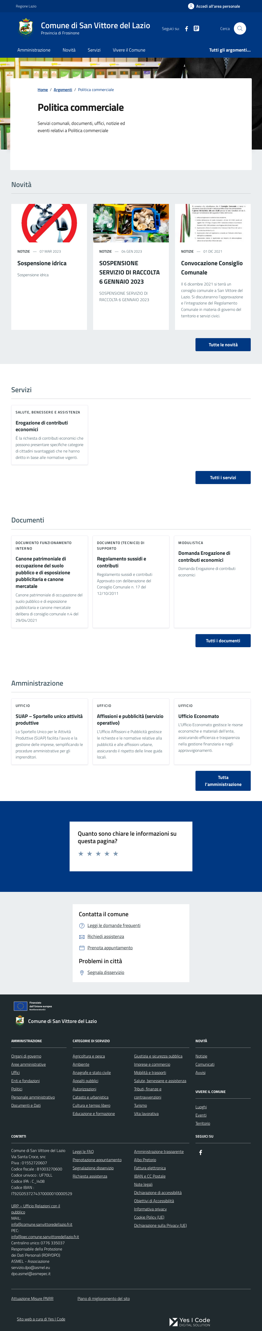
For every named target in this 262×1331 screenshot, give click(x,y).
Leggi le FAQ (83, 1151)
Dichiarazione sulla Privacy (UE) (160, 1225)
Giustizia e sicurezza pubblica (158, 1056)
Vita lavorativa (146, 1113)
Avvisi (200, 1072)
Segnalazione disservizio (93, 1168)
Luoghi (201, 1107)
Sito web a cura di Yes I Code (41, 1319)
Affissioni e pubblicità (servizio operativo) (130, 719)
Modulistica (190, 542)
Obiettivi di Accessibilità (154, 1201)
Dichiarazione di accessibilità (158, 1192)
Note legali (143, 1184)
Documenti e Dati (26, 1105)
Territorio (202, 1123)
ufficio (23, 705)
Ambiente (81, 1064)
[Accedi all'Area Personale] (214, 6)
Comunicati (204, 1064)
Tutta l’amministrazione (223, 781)
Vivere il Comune (129, 49)
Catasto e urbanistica (90, 1097)
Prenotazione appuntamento (97, 1160)
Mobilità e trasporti (150, 1072)
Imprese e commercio (152, 1064)
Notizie (201, 1056)
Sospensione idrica (42, 263)
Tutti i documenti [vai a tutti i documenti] (223, 640)
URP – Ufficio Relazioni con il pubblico (35, 1209)
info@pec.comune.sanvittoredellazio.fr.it (45, 1237)
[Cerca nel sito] (240, 28)
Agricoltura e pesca (89, 1056)
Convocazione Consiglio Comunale (212, 267)
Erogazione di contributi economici (42, 426)
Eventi (200, 1115)
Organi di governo (26, 1056)
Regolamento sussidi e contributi (121, 562)
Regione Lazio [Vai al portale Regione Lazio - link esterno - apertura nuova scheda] (26, 6)
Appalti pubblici (85, 1081)
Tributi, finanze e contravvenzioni (147, 1093)
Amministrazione (33, 49)
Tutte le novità (223, 344)
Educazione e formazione (94, 1113)
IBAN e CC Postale (150, 1176)
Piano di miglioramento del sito (104, 1298)
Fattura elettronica (150, 1168)
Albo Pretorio (145, 1160)
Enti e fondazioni (25, 1081)
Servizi (94, 49)
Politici (16, 1089)
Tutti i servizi (223, 477)
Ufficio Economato (198, 716)
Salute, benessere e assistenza (48, 412)
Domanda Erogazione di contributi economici (204, 556)
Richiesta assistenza (90, 1176)
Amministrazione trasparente (159, 1151)
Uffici (15, 1072)
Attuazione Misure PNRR (32, 1298)
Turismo (140, 1105)
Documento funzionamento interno (44, 545)
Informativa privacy (150, 1209)
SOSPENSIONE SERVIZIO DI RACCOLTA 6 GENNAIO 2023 (129, 272)
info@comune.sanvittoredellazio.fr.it (41, 1224)
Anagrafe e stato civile (92, 1072)
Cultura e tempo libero (91, 1105)
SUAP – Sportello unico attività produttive (49, 719)
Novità (69, 49)
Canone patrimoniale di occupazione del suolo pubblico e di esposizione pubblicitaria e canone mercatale (43, 572)
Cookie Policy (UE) (149, 1217)
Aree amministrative (28, 1064)
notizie (23, 251)
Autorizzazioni (84, 1089)
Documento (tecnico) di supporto (121, 545)
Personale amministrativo (33, 1097)
